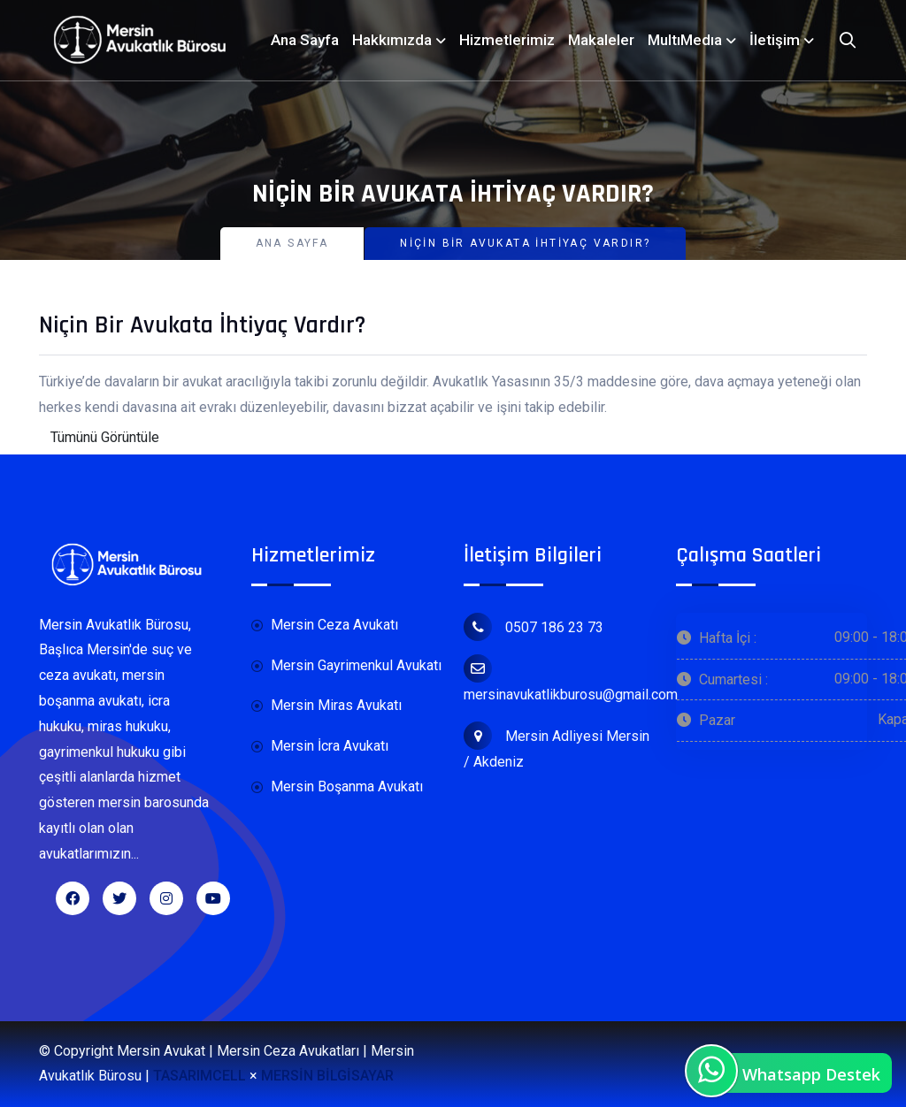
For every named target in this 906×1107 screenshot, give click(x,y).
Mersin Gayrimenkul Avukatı (346, 666)
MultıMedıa (685, 40)
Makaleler (601, 40)
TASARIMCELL (199, 1075)
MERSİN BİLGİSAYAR (327, 1075)
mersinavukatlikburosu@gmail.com (571, 678)
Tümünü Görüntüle (104, 437)
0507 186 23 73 (533, 627)
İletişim (774, 40)
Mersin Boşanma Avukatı (337, 787)
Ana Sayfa (305, 40)
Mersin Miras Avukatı (326, 706)
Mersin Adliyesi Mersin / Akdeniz (556, 745)
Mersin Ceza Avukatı (324, 625)
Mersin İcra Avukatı (319, 747)
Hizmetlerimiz (507, 40)
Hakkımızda (392, 40)
